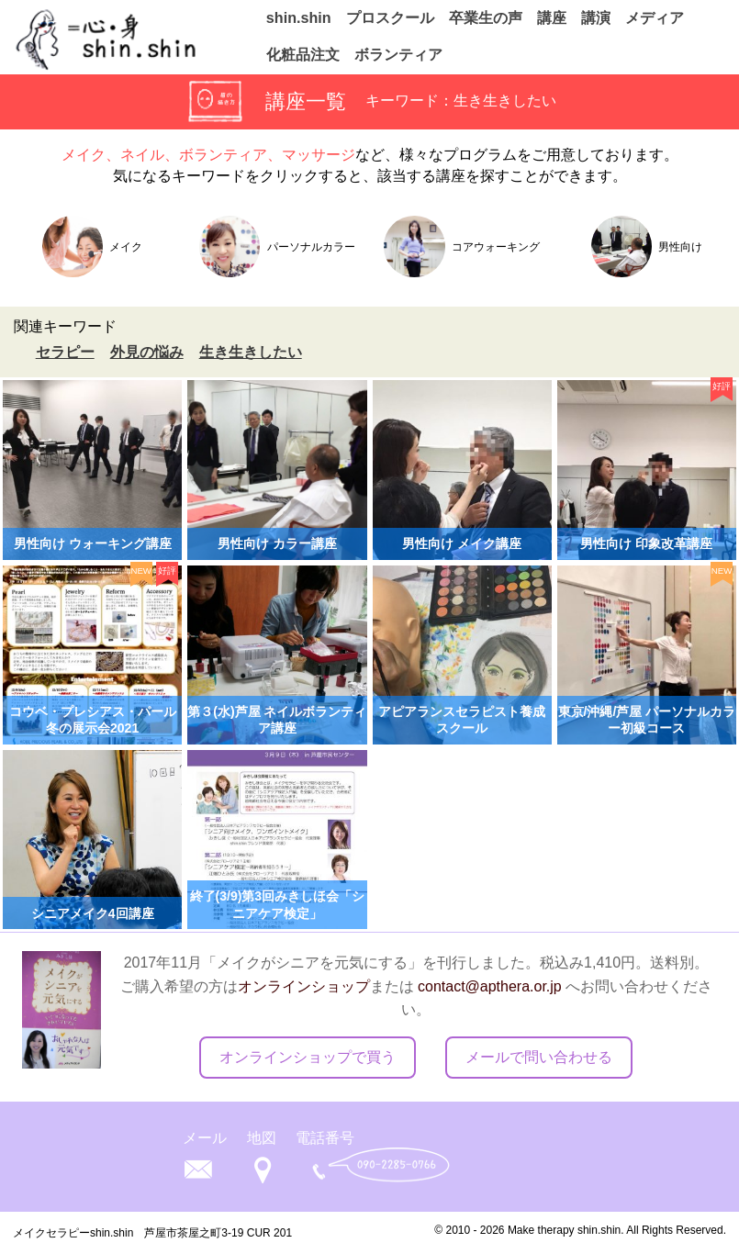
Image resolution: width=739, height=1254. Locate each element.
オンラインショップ (304, 986)
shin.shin (298, 16)
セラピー (65, 352)
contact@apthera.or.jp (490, 986)
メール (205, 1138)
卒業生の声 (485, 16)
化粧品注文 (303, 53)
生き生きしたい (250, 352)
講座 (551, 16)
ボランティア (398, 53)
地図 (261, 1138)
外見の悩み (147, 352)
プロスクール (390, 16)
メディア (654, 16)
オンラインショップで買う (307, 1057)
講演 (595, 16)
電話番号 (325, 1138)
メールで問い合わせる (538, 1057)
